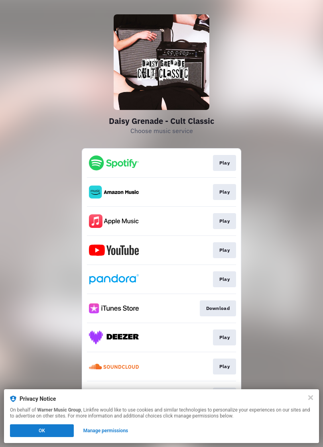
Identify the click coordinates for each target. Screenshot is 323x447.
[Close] (310, 397)
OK (42, 430)
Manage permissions (105, 430)
